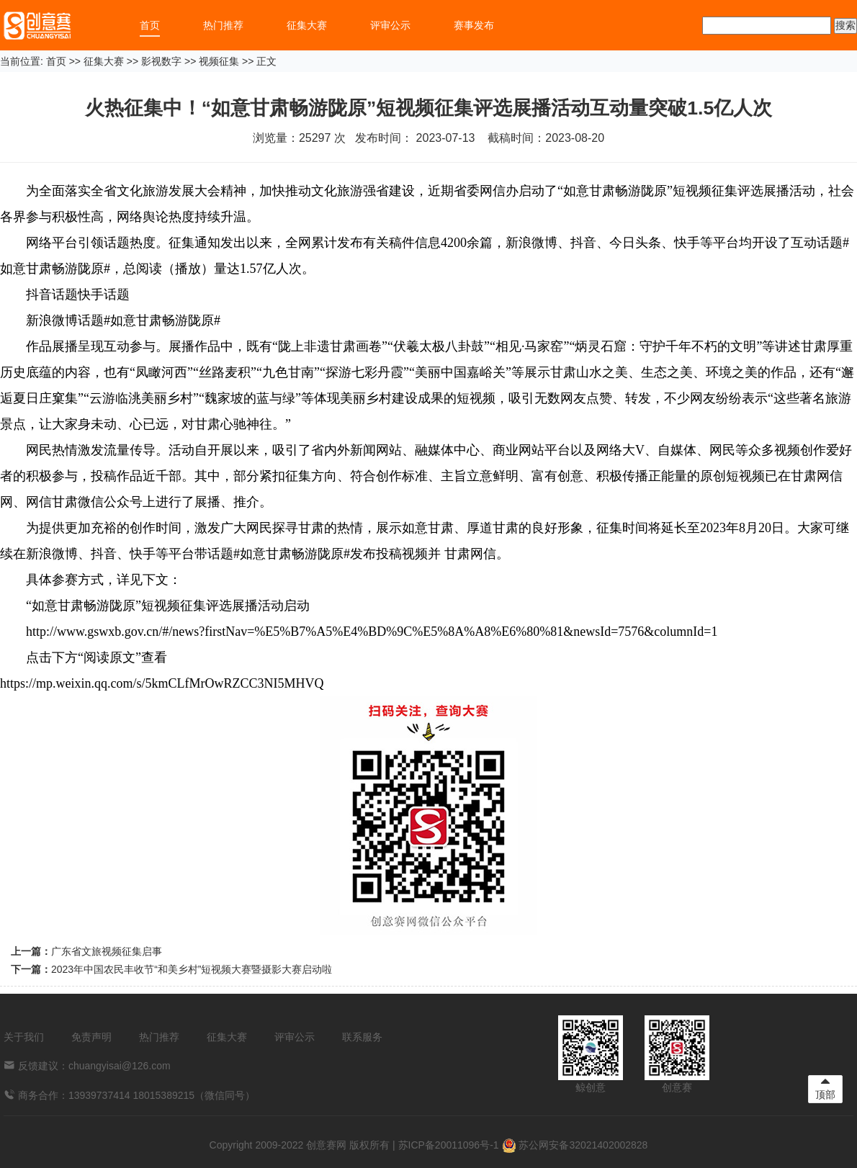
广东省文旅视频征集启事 (106, 951)
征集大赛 (307, 25)
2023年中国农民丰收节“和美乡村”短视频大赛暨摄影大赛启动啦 (191, 969)
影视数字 (161, 61)
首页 (150, 25)
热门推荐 (223, 25)
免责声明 (91, 1037)
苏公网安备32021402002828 (575, 1145)
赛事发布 (474, 25)
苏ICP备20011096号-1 (448, 1145)
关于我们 (24, 1037)
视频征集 (219, 61)
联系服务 (362, 1037)
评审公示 (390, 25)
